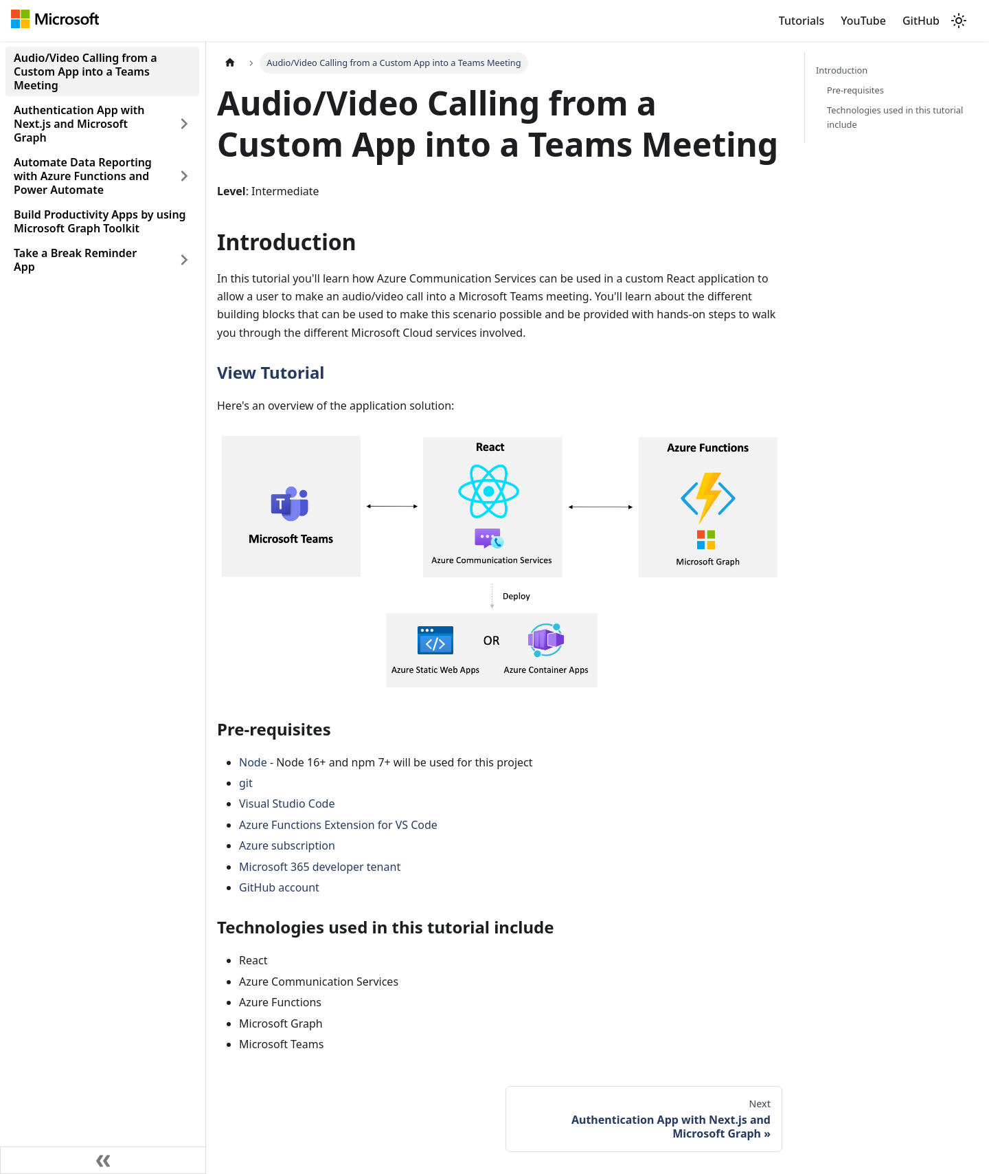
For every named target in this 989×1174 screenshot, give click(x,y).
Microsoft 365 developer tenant (319, 866)
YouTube (863, 20)
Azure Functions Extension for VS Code (338, 824)
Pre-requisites (855, 90)
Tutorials (801, 20)
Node (253, 762)
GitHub (921, 20)
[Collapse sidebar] (103, 1160)
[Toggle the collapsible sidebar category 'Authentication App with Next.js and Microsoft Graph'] (184, 123)
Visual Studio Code (286, 803)
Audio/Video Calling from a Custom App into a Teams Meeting (85, 71)
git (246, 782)
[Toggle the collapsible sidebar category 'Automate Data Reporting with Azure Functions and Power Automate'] (184, 176)
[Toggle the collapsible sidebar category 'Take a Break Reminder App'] (184, 260)
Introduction (841, 70)
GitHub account (279, 887)
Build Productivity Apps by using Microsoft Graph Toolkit (100, 221)
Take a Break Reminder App (75, 259)
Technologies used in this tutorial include (895, 117)
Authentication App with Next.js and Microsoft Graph (79, 123)
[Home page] (230, 63)
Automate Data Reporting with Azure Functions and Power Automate (83, 176)
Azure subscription (287, 845)
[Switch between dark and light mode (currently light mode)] (959, 21)
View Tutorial (271, 372)
